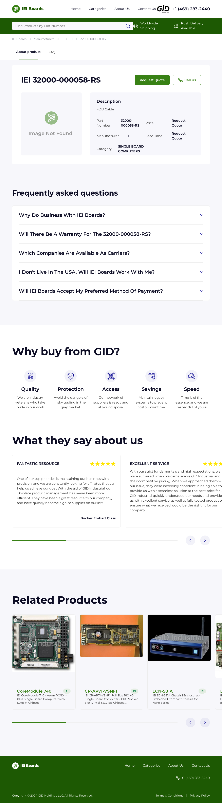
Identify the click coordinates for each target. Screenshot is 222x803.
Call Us (187, 80)
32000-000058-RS (93, 39)
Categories (97, 9)
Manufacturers (44, 39)
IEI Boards (19, 39)
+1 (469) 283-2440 (191, 8)
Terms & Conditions (169, 795)
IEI (71, 39)
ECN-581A (163, 691)
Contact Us (147, 9)
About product (28, 55)
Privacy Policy (200, 795)
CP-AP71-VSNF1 (101, 691)
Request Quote (152, 80)
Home (76, 9)
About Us (122, 9)
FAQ (52, 52)
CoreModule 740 (34, 691)
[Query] (72, 26)
